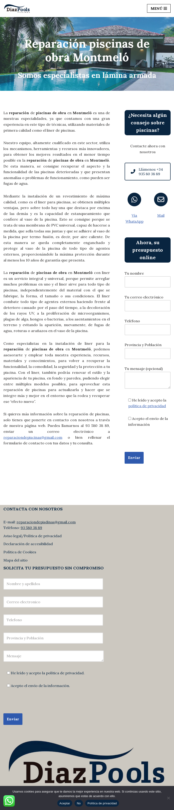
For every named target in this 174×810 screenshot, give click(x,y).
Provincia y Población (148, 349)
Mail (160, 215)
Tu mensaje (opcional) (148, 378)
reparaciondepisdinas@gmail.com (46, 522)
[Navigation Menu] (159, 8)
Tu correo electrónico (148, 301)
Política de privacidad (102, 803)
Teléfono (148, 325)
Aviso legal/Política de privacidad (32, 536)
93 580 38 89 (31, 527)
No (79, 803)
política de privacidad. (65, 673)
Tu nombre (148, 277)
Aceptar (65, 803)
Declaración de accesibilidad (28, 544)
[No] (168, 798)
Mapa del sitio (15, 560)
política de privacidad (147, 406)
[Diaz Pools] (17, 8)
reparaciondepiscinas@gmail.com (32, 437)
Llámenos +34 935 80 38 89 (147, 171)
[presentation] (37, 704)
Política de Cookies (19, 552)
